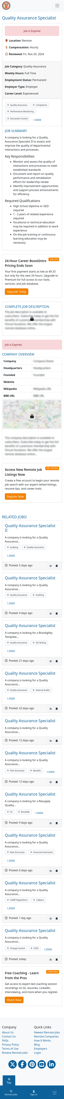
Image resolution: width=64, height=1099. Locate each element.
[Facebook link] (22, 1064)
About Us (8, 1032)
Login (37, 1053)
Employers (40, 1048)
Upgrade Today (16, 291)
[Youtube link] (42, 1064)
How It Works (42, 1040)
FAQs (5, 1040)
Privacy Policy (10, 1044)
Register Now (15, 496)
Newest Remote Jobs (47, 1032)
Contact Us (9, 1036)
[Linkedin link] (51, 1064)
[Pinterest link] (32, 1064)
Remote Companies (46, 1036)
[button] (51, 566)
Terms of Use (10, 1048)
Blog (37, 1044)
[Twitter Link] (12, 1064)
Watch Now (14, 1000)
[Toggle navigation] (57, 5)
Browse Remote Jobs (15, 1053)
